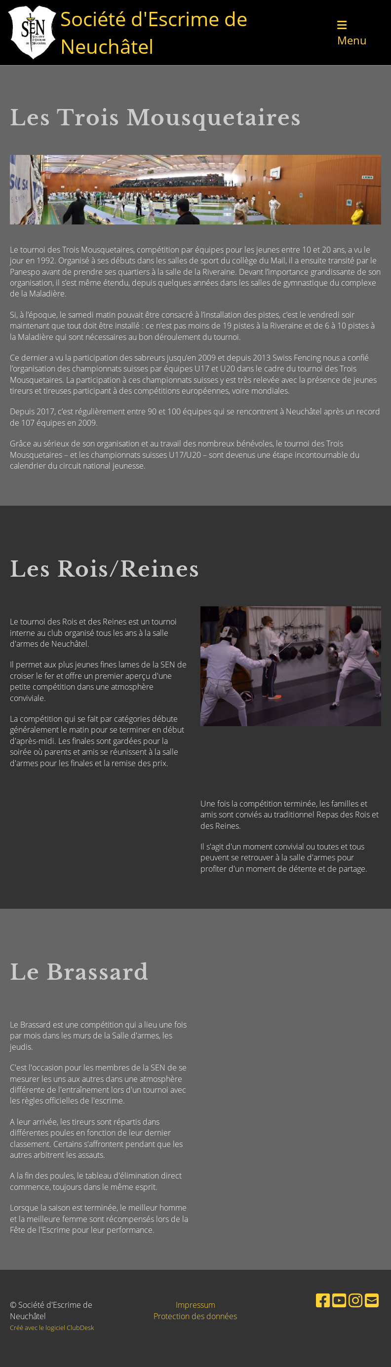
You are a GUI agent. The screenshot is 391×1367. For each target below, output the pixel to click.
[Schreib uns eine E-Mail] (372, 1300)
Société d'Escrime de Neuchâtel (153, 32)
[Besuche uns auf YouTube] (339, 1300)
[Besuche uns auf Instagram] (355, 1300)
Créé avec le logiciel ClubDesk (52, 1327)
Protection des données (195, 1316)
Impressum (195, 1304)
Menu (352, 33)
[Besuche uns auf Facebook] (323, 1300)
